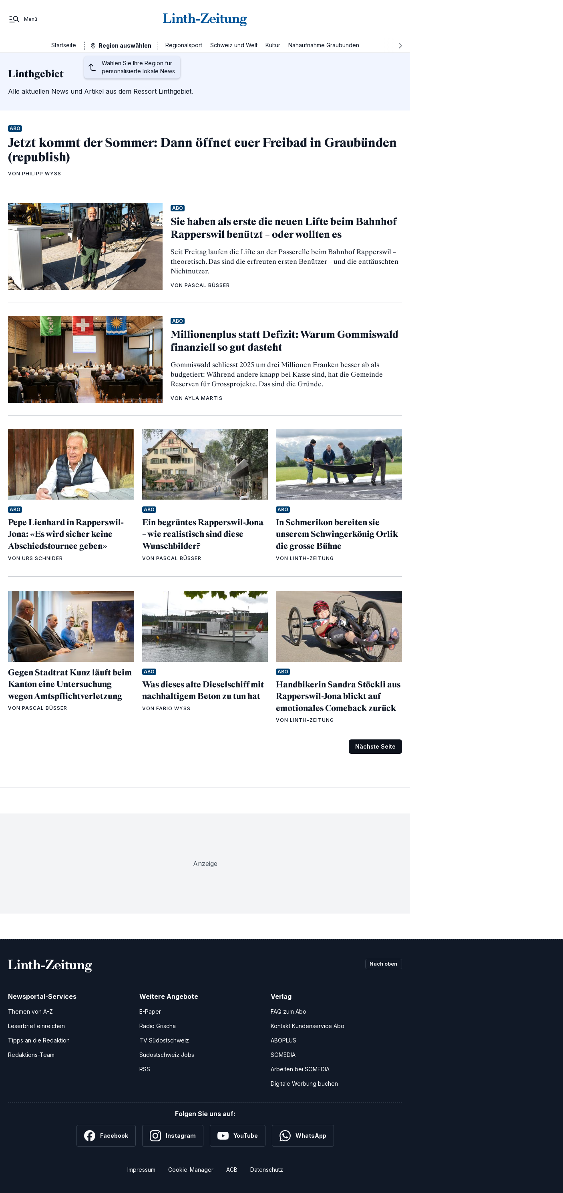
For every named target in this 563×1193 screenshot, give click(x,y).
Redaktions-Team (31, 1054)
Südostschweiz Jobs (166, 1054)
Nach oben (381, 964)
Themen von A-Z (30, 1011)
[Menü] (22, 19)
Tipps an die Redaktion (39, 1040)
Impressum (141, 1169)
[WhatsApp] (303, 1136)
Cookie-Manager (190, 1169)
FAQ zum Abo (288, 1011)
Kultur (272, 45)
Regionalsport (183, 45)
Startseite (63, 45)
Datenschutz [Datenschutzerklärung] (266, 1169)
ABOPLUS (283, 1040)
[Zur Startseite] (205, 19)
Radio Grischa (157, 1025)
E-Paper (150, 1011)
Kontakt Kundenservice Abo (307, 1025)
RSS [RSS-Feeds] (144, 1069)
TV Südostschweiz (164, 1040)
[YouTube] (237, 1136)
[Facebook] (106, 1136)
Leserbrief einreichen (36, 1025)
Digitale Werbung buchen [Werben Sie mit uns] (304, 1083)
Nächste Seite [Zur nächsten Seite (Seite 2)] (375, 746)
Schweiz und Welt (233, 45)
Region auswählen (125, 45)
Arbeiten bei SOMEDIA (300, 1069)
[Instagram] (172, 1136)
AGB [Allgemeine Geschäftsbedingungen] (231, 1169)
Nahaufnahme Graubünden (323, 45)
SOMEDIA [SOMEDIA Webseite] (283, 1054)
